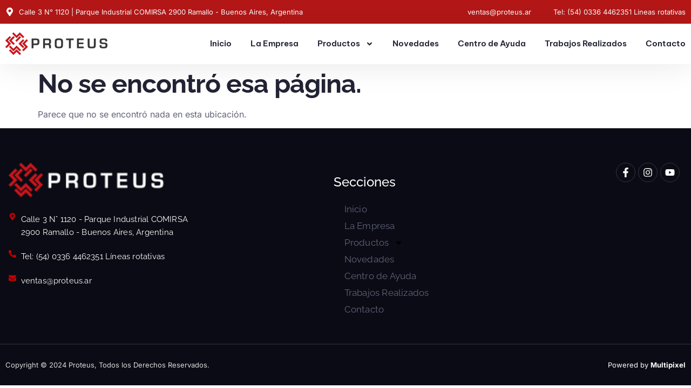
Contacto (666, 43)
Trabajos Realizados (586, 43)
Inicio (221, 43)
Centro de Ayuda (492, 43)
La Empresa (274, 43)
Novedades (415, 43)
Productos (345, 43)
